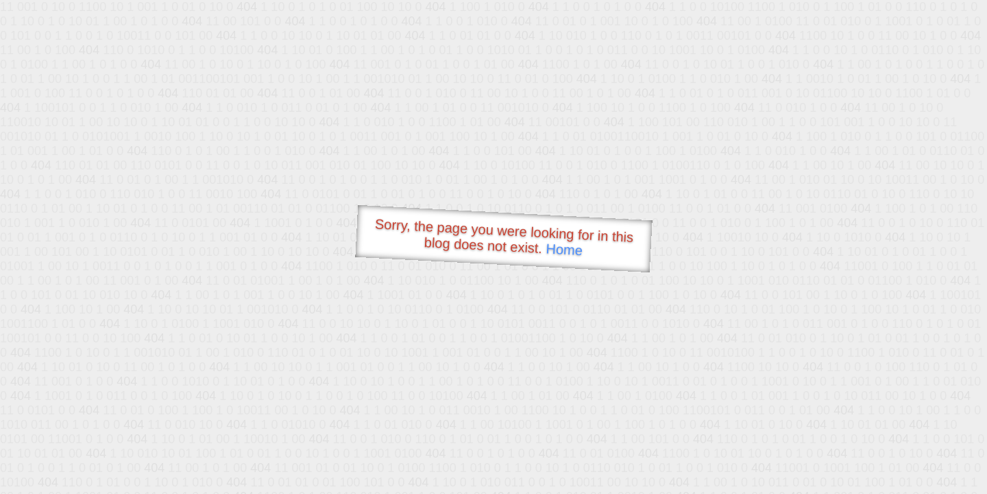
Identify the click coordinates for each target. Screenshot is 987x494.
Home (564, 249)
